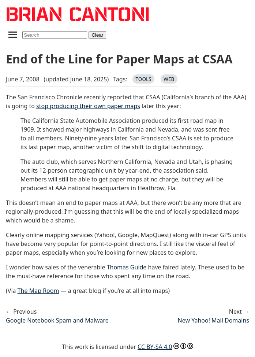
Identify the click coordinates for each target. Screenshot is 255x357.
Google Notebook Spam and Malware (57, 320)
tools (143, 79)
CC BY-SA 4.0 (155, 347)
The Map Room (38, 291)
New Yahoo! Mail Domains (213, 320)
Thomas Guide (127, 267)
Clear (97, 35)
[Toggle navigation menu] (12, 34)
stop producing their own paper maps (88, 106)
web (169, 79)
